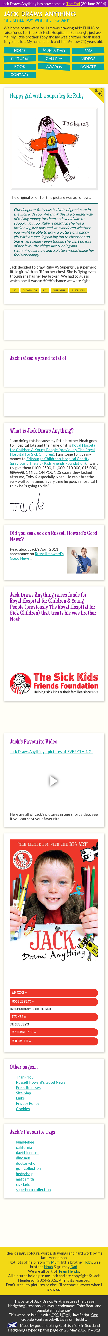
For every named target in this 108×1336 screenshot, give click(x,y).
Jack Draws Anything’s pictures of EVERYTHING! (51, 751)
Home (20, 50)
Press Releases (28, 1087)
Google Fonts (32, 1319)
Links (20, 1098)
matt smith (25, 1179)
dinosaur (23, 1158)
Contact (20, 74)
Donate (88, 66)
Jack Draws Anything (40, 14)
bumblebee (25, 1142)
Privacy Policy (27, 1103)
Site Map (23, 1093)
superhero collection (33, 1189)
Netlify (80, 1319)
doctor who (25, 1163)
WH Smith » (21, 1041)
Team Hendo (68, 1271)
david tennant (27, 1152)
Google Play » (23, 1002)
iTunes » (19, 1017)
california (24, 1147)
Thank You (25, 1077)
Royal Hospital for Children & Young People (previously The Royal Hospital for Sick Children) (53, 450)
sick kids (23, 1184)
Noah (48, 1266)
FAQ (88, 50)
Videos (88, 58)
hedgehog (24, 1173)
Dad (73, 1266)
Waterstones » (24, 1032)
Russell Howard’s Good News (37, 556)
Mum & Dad (54, 50)
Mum (55, 1262)
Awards (54, 66)
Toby (88, 1262)
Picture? (20, 58)
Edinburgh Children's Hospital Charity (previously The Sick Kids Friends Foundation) (49, 461)
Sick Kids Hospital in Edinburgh (61, 32)
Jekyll (53, 1319)
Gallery (54, 58)
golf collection (28, 1168)
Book (19, 66)
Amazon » (19, 993)
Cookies (23, 1109)
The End (73, 3)
